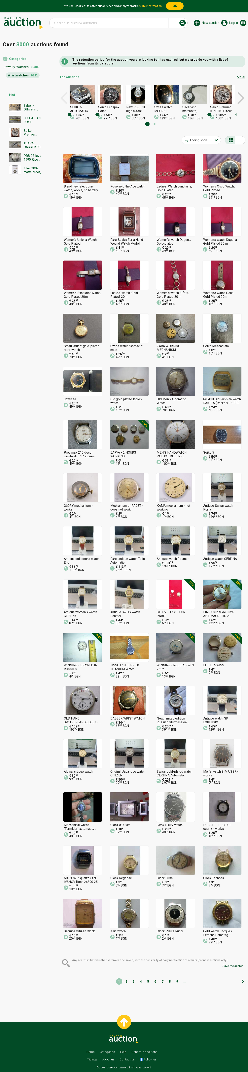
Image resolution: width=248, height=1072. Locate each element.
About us (108, 1059)
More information (150, 6)
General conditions (144, 1052)
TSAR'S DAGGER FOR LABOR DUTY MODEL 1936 (33, 145)
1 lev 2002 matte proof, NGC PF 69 (32, 170)
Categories (18, 59)
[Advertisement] (23, 254)
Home (91, 1052)
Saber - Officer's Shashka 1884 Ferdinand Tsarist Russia (31, 107)
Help (123, 1052)
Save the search (233, 966)
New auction (210, 23)
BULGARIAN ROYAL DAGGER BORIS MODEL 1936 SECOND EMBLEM (33, 120)
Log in (233, 23)
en (243, 23)
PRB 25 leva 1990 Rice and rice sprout (32, 157)
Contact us (127, 1059)
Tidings (92, 1059)
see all (241, 77)
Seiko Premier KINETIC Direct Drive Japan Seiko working (32, 132)
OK (175, 6)
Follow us (150, 1059)
